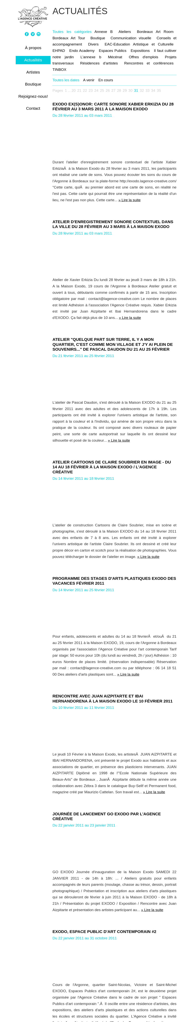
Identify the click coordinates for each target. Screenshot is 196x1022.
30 (130, 90)
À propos (33, 47)
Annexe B (104, 32)
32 (142, 90)
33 (147, 90)
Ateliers (125, 32)
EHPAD (58, 51)
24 (96, 90)
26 (108, 90)
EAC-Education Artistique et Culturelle (139, 44)
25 (102, 90)
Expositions (140, 51)
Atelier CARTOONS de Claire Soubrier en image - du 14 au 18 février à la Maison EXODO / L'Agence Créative (111, 467)
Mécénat (115, 57)
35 (159, 90)
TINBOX (59, 70)
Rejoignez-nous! (33, 96)
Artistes (33, 72)
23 (91, 90)
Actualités (33, 60)
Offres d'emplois (143, 57)
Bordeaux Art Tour (68, 38)
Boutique (33, 84)
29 (125, 90)
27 (113, 90)
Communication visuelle (131, 38)
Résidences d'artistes (99, 63)
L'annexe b (90, 57)
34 (153, 90)
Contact (33, 108)
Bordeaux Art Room (155, 32)
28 (119, 90)
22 (85, 90)
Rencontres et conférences (149, 63)
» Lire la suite (130, 200)
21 (79, 90)
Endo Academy (82, 51)
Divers (93, 44)
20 (73, 90)
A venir (89, 80)
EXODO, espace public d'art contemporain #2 (104, 931)
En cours (105, 80)
